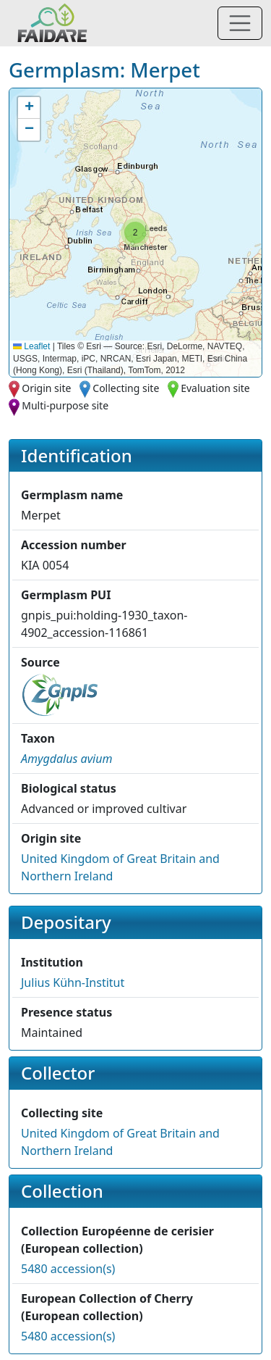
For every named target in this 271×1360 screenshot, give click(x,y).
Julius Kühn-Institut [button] (72, 982)
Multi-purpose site (65, 405)
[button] (135, 232)
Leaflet (31, 346)
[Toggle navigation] (240, 23)
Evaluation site (215, 388)
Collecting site (126, 388)
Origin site (46, 388)
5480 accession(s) (68, 1269)
